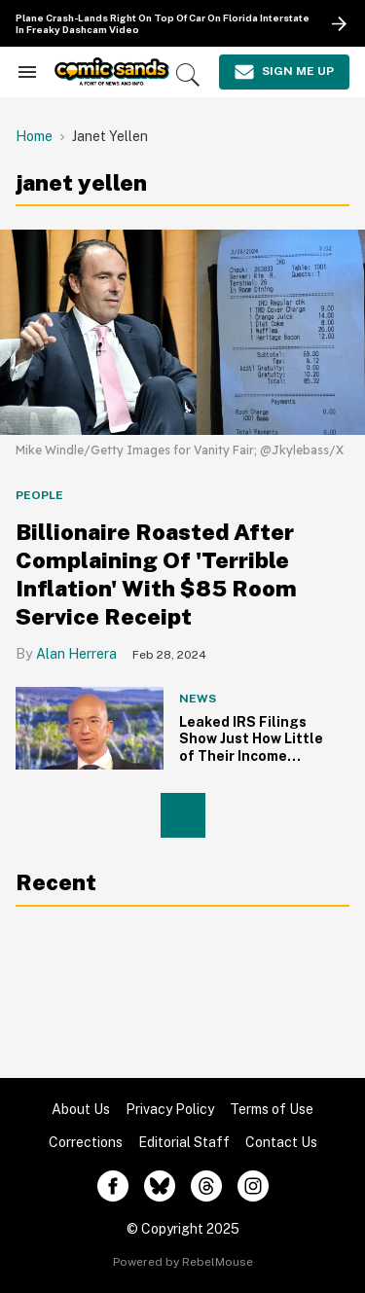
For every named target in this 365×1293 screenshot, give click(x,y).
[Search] (187, 74)
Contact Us (281, 1142)
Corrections (86, 1142)
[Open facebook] (112, 1186)
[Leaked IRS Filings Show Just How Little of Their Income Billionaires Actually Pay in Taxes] (90, 727)
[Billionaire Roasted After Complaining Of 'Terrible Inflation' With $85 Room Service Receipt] (182, 331)
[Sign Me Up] (284, 72)
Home (34, 136)
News (197, 698)
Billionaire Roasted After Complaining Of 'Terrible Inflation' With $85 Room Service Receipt (156, 574)
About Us (81, 1109)
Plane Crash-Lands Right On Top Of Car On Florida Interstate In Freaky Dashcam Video (163, 24)
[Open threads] (206, 1186)
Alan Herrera (76, 654)
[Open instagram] (253, 1186)
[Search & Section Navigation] (27, 72)
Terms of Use (271, 1109)
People (39, 495)
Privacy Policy (170, 1109)
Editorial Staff (184, 1142)
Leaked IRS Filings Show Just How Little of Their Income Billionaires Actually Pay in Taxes (251, 756)
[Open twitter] (159, 1186)
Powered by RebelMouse (183, 1262)
